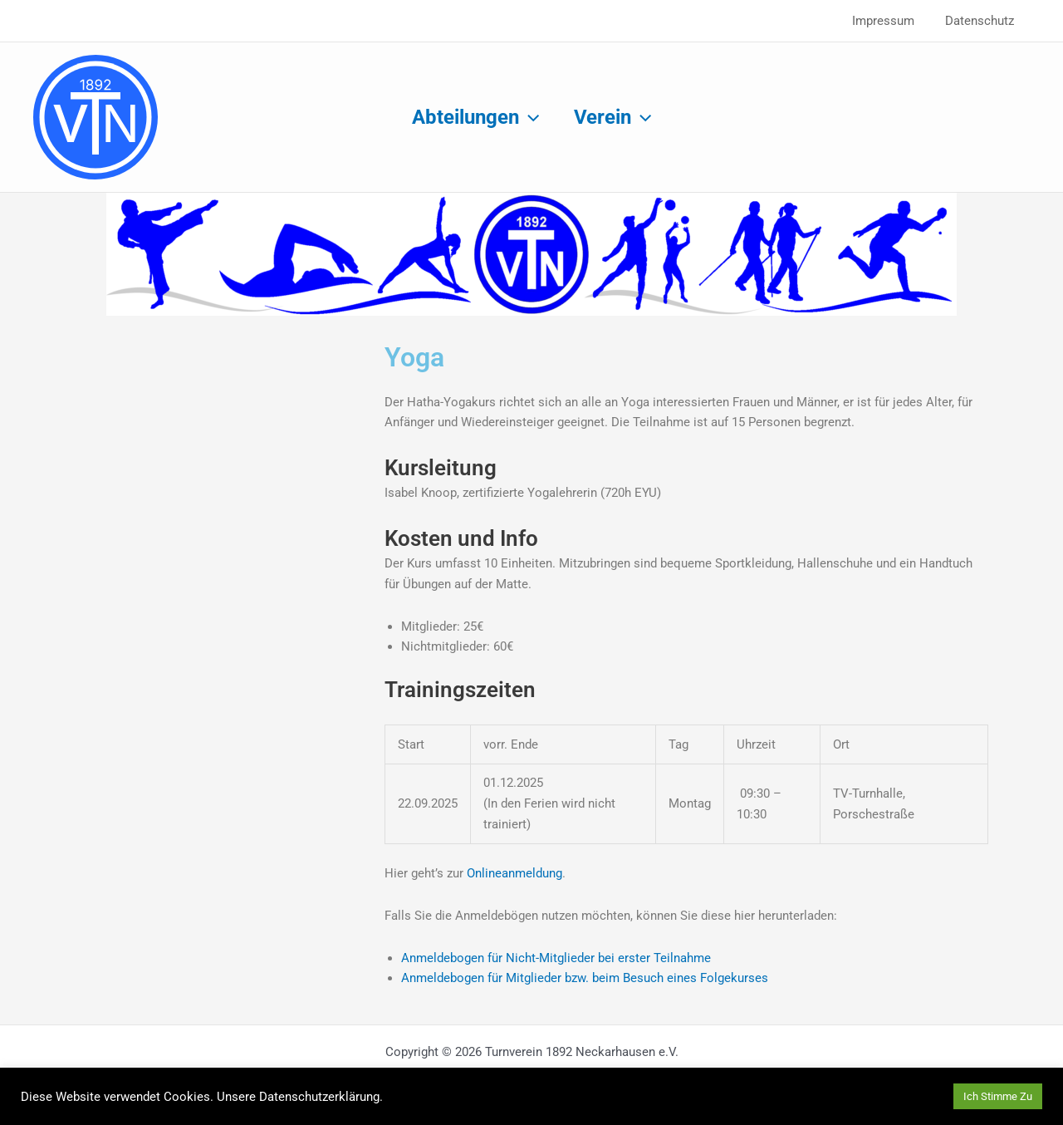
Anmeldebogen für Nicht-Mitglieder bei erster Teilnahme (556, 958)
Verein (615, 117)
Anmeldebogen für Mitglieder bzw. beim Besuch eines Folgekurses (584, 977)
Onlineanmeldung (514, 873)
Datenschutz (982, 20)
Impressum (892, 20)
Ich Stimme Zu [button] (997, 1096)
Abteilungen (472, 117)
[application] (526, 117)
